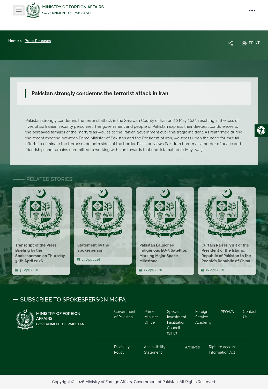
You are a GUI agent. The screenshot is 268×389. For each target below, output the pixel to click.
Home (13, 41)
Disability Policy (122, 349)
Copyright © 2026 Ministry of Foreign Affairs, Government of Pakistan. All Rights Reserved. (134, 381)
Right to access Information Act (222, 349)
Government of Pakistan (124, 314)
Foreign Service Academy (203, 316)
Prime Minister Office (151, 316)
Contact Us (249, 314)
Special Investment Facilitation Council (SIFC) (176, 322)
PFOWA (227, 312)
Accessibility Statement (154, 349)
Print (251, 43)
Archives (192, 347)
